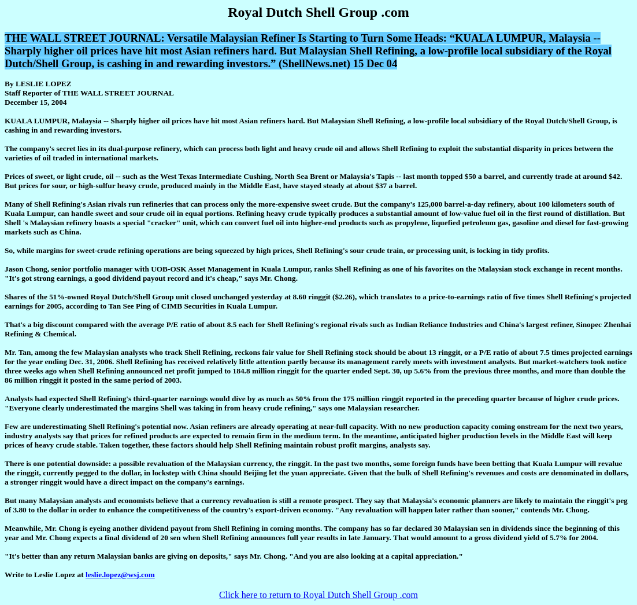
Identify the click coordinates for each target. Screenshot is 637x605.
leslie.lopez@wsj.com (120, 574)
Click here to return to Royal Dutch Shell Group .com (318, 595)
